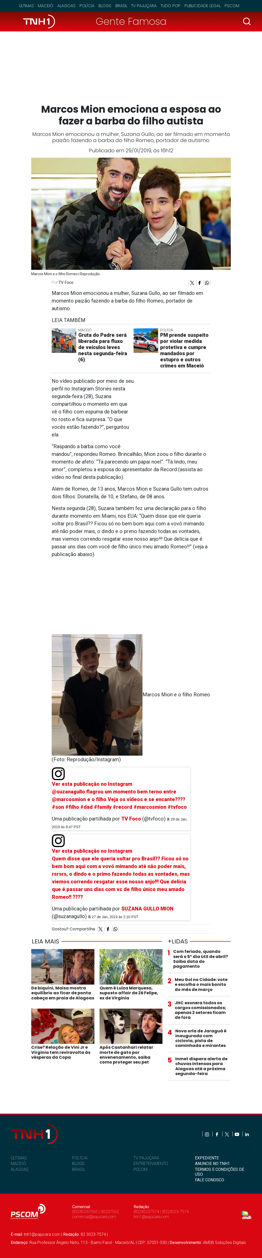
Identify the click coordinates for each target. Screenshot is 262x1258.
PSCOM (140, 1169)
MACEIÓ (18, 1163)
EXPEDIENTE (207, 1158)
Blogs (105, 6)
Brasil (121, 6)
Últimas (26, 6)
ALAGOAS (19, 1169)
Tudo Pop (170, 6)
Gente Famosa (131, 21)
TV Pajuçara (144, 6)
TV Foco (131, 819)
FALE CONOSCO (209, 1180)
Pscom (232, 6)
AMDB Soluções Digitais (224, 1242)
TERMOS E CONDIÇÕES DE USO (219, 1172)
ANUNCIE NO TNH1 (212, 1163)
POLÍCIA (80, 1158)
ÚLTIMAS (19, 1158)
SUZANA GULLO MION (147, 909)
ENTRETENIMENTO (151, 1163)
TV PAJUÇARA (146, 1158)
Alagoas (66, 6)
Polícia (87, 6)
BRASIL (78, 1169)
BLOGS (78, 1163)
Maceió (45, 6)
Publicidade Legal (202, 6)
